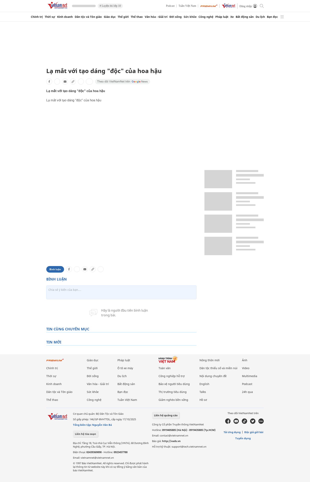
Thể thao (137, 16)
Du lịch (260, 16)
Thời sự (50, 16)
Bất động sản (245, 16)
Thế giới (123, 16)
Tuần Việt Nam (187, 5)
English (204, 384)
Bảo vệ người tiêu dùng (174, 384)
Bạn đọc (272, 16)
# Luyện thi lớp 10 (110, 5)
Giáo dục (110, 16)
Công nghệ (205, 16)
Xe (232, 16)
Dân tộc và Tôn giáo (88, 16)
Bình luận (55, 269)
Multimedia (249, 376)
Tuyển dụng (243, 438)
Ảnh (244, 360)
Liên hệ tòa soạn (85, 434)
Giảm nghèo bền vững (173, 400)
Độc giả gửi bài (253, 432)
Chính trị (37, 16)
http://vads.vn (171, 441)
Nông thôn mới (209, 360)
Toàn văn (165, 368)
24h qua (247, 392)
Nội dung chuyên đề (213, 376)
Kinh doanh (65, 16)
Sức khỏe (190, 16)
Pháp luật (221, 16)
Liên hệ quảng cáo (166, 415)
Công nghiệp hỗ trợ (172, 376)
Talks (202, 392)
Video (245, 368)
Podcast (170, 5)
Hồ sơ (203, 400)
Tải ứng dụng (232, 432)
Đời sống (175, 16)
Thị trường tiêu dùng (173, 392)
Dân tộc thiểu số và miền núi (218, 368)
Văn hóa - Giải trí (156, 16)
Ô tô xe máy (125, 368)
